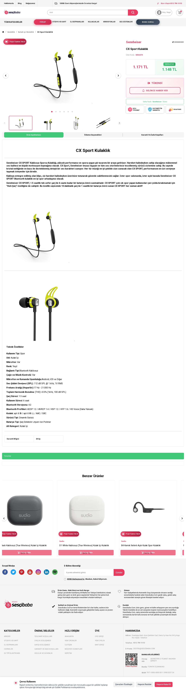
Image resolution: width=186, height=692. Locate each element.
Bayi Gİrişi (99, 647)
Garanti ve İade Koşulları (152, 137)
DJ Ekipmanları (11, 647)
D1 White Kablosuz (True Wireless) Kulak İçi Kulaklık (91, 547)
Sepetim (68, 655)
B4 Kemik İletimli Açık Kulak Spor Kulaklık (147, 547)
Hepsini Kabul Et (163, 684)
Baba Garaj (148, 24)
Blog (19, 3)
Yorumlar (7, 458)
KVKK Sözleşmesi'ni (75, 581)
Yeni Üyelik (100, 643)
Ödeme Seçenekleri (93, 137)
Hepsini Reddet (144, 684)
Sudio (6, 544)
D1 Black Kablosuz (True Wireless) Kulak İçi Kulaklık (29, 547)
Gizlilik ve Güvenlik (43, 655)
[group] (62, 76)
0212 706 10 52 (139, 645)
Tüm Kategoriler (16, 24)
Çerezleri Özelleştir (124, 684)
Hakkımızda (9, 3)
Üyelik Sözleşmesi (42, 643)
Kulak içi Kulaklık (26, 34)
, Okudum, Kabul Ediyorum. (85, 581)
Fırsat (43, 24)
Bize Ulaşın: (169, 3)
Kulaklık (11, 34)
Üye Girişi (99, 639)
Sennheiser (133, 44)
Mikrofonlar (109, 24)
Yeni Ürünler (71, 643)
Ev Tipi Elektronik (12, 655)
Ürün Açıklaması (33, 137)
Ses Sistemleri (126, 24)
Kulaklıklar (93, 24)
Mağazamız (30, 3)
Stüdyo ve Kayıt (59, 24)
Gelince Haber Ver (155, 93)
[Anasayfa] (3, 34)
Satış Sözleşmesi (42, 647)
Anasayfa (69, 639)
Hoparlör (8, 651)
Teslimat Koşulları (43, 639)
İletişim (68, 647)
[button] (52, 114)
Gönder (119, 574)
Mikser (7, 639)
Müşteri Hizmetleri (73, 651)
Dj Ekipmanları (77, 24)
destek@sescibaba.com (144, 651)
